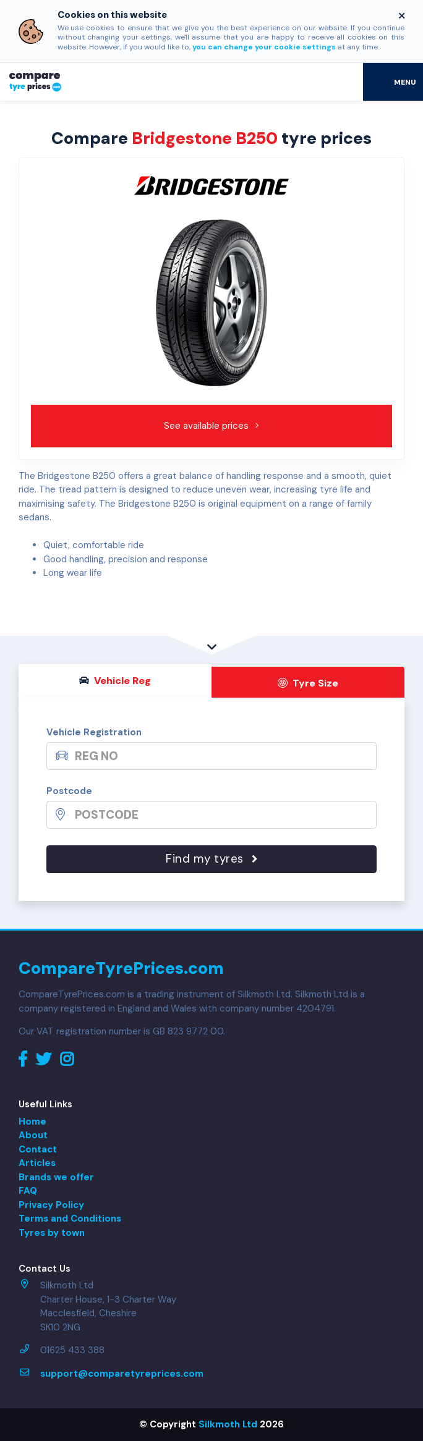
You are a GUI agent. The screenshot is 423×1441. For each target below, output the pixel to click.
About (33, 1135)
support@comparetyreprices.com (121, 1373)
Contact (38, 1149)
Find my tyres (211, 858)
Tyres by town (52, 1233)
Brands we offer (56, 1177)
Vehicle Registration (94, 732)
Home (32, 1121)
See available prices (212, 426)
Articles (37, 1163)
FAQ (28, 1191)
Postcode (69, 791)
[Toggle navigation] (393, 81)
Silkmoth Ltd (228, 1424)
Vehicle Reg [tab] (115, 680)
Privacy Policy (51, 1205)
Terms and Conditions (70, 1218)
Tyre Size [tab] (308, 683)
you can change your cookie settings (264, 47)
